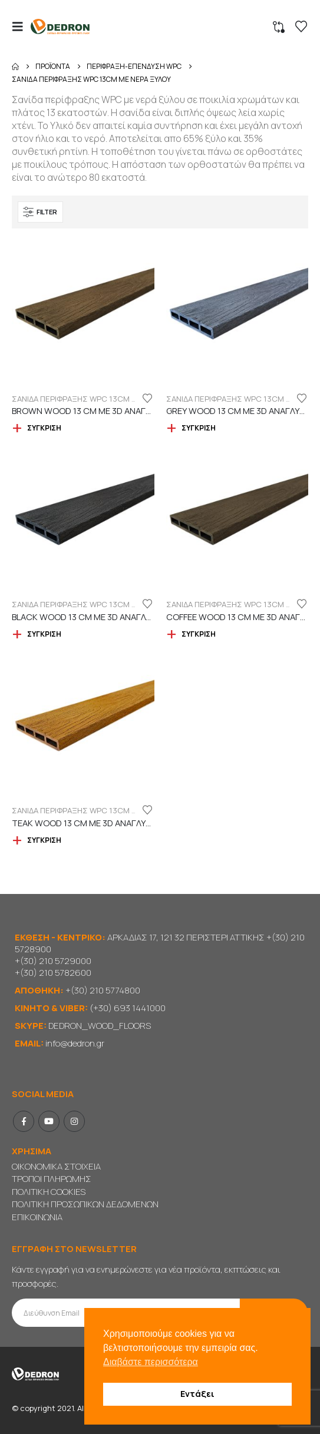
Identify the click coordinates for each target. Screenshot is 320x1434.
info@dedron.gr (74, 1043)
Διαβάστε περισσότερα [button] (150, 1362)
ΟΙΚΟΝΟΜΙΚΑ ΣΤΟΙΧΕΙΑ (56, 1166)
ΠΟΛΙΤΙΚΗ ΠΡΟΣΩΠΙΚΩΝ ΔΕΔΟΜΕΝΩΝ (85, 1204)
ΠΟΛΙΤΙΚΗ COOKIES (48, 1191)
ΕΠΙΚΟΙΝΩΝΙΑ (37, 1217)
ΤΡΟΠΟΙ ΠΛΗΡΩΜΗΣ (51, 1179)
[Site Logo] (60, 27)
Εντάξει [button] (197, 1393)
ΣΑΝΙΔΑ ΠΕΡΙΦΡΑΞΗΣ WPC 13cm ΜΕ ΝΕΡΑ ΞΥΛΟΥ (100, 398)
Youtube (49, 1121)
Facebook (23, 1121)
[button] (21, 26)
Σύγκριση (44, 428)
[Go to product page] (83, 311)
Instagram (74, 1121)
